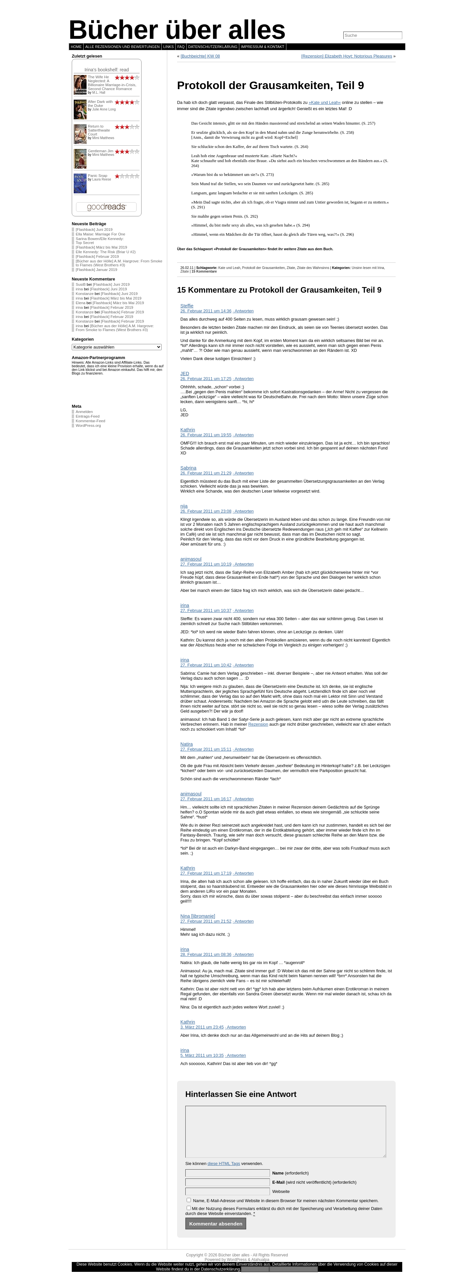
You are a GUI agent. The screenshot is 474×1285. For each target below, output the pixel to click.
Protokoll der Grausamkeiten (263, 268)
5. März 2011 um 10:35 (202, 1055)
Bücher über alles (177, 29)
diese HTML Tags (224, 1173)
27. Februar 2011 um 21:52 (205, 921)
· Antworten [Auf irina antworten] (243, 610)
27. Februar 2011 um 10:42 (205, 665)
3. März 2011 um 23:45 (202, 1027)
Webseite (281, 1201)
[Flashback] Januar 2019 (96, 270)
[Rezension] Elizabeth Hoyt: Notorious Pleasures (346, 56)
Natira (186, 744)
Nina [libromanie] (197, 916)
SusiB (81, 284)
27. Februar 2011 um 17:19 (205, 873)
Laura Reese (101, 179)
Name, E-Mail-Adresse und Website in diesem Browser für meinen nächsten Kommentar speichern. (286, 1210)
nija (184, 506)
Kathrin (187, 429)
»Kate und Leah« (325, 102)
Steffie (187, 305)
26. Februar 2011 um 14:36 (205, 310)
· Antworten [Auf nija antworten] (243, 511)
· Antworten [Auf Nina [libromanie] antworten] (243, 921)
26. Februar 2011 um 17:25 (205, 378)
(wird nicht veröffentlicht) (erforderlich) (314, 1192)
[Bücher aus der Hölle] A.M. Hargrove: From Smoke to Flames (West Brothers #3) (119, 263)
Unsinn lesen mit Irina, (368, 268)
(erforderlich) (290, 1182)
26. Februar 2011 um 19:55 (205, 434)
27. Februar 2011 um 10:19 (205, 564)
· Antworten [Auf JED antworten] (243, 378)
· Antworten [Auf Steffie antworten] (243, 310)
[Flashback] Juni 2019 (94, 229)
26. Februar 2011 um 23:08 (205, 511)
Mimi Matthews (103, 138)
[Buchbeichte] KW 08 (200, 56)
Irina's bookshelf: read (107, 69)
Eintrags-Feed (87, 416)
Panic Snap (97, 176)
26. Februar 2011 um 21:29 (205, 473)
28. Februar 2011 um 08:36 (205, 954)
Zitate (291, 268)
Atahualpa (260, 1269)
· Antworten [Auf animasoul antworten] (243, 564)
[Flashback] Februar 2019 (97, 256)
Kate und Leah (229, 268)
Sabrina (188, 468)
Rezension (258, 724)
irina (79, 289)
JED (184, 373)
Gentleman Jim (100, 151)
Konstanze (84, 294)
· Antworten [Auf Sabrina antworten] (243, 473)
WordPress (237, 1269)
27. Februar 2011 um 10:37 (205, 610)
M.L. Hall (98, 92)
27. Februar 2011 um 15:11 (205, 749)
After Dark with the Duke (100, 104)
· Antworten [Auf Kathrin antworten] (243, 434)
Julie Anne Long (104, 109)
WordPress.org (88, 425)
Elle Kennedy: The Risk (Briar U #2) (106, 252)
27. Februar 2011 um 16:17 (205, 798)
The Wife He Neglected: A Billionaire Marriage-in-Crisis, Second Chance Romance (112, 83)
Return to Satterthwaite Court (99, 130)
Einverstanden (255, 1279)
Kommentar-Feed (90, 421)
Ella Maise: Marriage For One (100, 234)
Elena (80, 303)
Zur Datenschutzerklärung (294, 1279)
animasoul (190, 559)
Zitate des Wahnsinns (313, 268)
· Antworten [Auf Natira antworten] (243, 749)
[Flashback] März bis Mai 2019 (101, 247)
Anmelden (84, 412)
